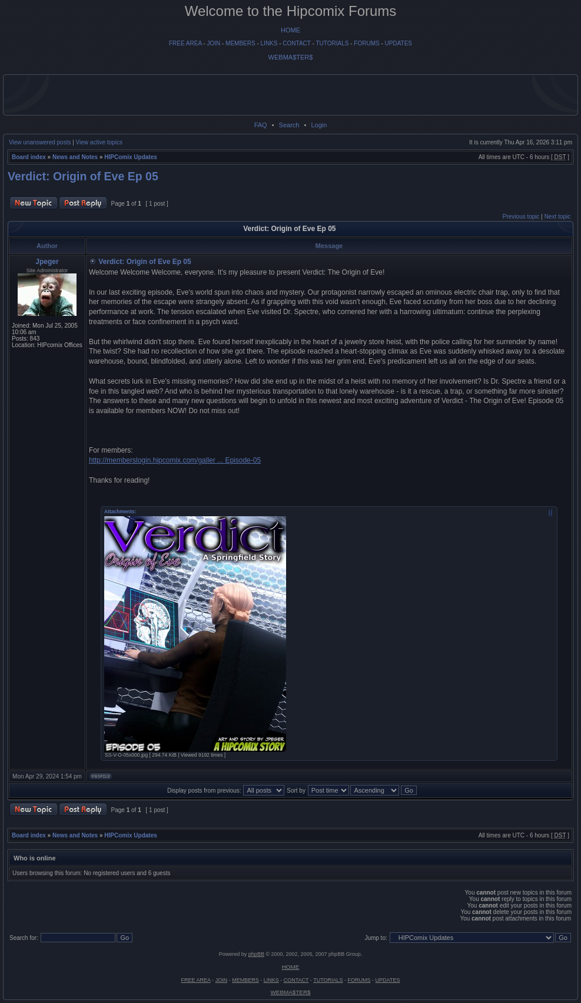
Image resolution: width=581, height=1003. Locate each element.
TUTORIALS (332, 43)
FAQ (260, 124)
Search (289, 124)
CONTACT (296, 43)
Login (319, 124)
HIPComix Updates (130, 157)
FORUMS (366, 43)
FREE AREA (185, 43)
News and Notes (75, 157)
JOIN (213, 43)
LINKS (269, 43)
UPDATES (399, 43)
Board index (29, 157)
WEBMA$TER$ (290, 57)
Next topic (557, 216)
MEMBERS (240, 43)
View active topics (99, 142)
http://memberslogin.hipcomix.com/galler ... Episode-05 (175, 460)
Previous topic (521, 216)
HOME (290, 30)
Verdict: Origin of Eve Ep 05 (83, 176)
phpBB (256, 954)
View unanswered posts (40, 142)
